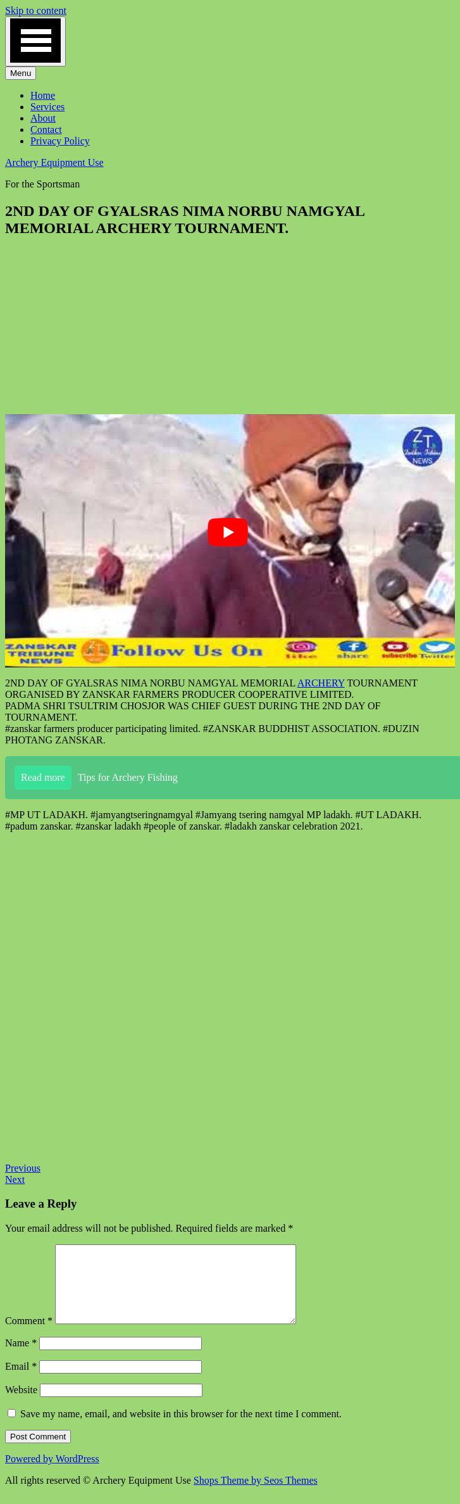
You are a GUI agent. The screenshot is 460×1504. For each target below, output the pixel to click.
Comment (29, 1335)
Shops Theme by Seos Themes (256, 1495)
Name (21, 1358)
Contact (46, 129)
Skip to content (35, 10)
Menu (20, 73)
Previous (22, 1168)
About (43, 118)
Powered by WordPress (52, 1474)
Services (47, 106)
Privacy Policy (60, 141)
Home (42, 95)
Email (21, 1381)
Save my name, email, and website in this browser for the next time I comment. (181, 1429)
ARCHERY (321, 683)
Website (21, 1405)
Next (15, 1179)
